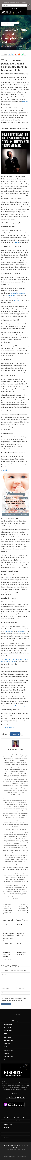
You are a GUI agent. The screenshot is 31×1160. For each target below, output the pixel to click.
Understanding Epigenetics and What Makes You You (23, 909)
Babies (16, 23)
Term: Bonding (9, 727)
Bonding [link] (5, 470)
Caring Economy (8, 1030)
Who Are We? (22, 1149)
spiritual (16, 242)
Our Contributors (11, 1149)
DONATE (20, 1151)
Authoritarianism (8, 1024)
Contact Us (6, 1130)
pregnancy (16, 300)
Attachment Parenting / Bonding (8, 23)
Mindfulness (7, 1047)
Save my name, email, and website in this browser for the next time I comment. (14, 999)
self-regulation (9, 295)
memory (9, 631)
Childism (6, 1034)
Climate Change (7, 1037)
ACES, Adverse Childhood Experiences (13, 1021)
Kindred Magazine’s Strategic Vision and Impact (15, 1117)
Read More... (15, 1094)
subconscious (22, 631)
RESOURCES (7, 1127)
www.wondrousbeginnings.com (19, 706)
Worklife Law (7, 1059)
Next (9, 959)
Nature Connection (8, 1050)
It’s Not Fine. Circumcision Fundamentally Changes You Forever (7, 910)
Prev (5, 959)
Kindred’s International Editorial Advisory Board (15, 1121)
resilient (25, 102)
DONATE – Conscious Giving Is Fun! (12, 1134)
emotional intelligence (17, 293)
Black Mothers (7, 1027)
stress (9, 577)
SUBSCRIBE (6, 1137)
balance (19, 924)
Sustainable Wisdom (8, 1056)
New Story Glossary (8, 1124)
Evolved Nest (8, 943)
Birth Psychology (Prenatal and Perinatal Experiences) (8, 25)
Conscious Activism (8, 1040)
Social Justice (7, 1053)
